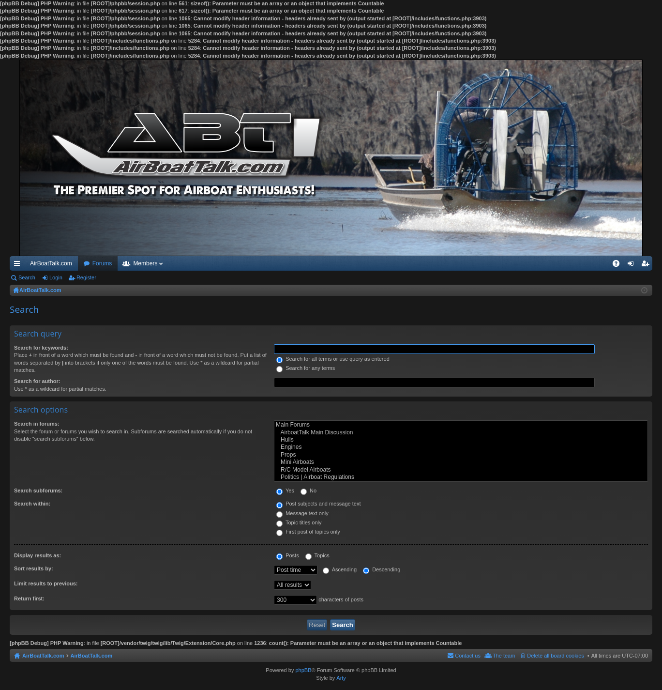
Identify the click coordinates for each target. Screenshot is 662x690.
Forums (102, 263)
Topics (317, 555)
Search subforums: (38, 490)
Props (461, 455)
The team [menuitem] (504, 656)
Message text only (302, 513)
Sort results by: (33, 568)
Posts (287, 555)
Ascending (340, 569)
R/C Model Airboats (461, 470)
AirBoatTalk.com (51, 263)
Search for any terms (305, 368)
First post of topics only (308, 532)
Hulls (461, 440)
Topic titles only (298, 522)
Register (86, 277)
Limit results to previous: (45, 583)
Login (55, 277)
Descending (381, 569)
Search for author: (37, 381)
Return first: (29, 598)
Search (26, 277)
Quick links (19, 265)
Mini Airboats (461, 462)
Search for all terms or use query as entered (333, 359)
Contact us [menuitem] (468, 656)
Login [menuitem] (633, 265)
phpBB (303, 670)
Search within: (32, 503)
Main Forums (461, 425)
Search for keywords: (41, 348)
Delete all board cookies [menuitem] (555, 656)
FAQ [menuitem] (619, 265)
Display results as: (37, 555)
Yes (285, 490)
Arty (341, 678)
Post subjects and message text (318, 503)
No (308, 490)
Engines (461, 447)
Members (145, 263)
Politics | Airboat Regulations (461, 477)
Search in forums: (37, 424)
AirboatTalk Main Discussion (461, 432)
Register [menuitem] (647, 265)
